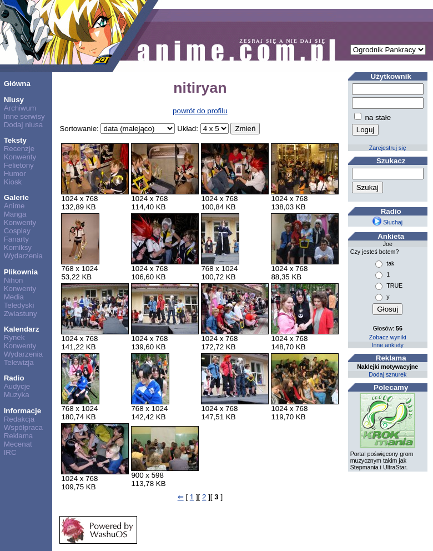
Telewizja (19, 362)
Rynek (14, 337)
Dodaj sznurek (387, 374)
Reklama (18, 436)
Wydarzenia (23, 256)
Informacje (22, 411)
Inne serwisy (24, 116)
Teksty (15, 140)
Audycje (17, 386)
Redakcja (19, 419)
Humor (15, 173)
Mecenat (18, 444)
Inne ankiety (387, 345)
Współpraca (23, 427)
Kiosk (13, 182)
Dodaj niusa (23, 125)
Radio (14, 378)
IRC (10, 452)
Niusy (14, 100)
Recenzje (19, 148)
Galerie (16, 197)
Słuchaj (387, 222)
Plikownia (21, 272)
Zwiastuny (20, 313)
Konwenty (20, 157)
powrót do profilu (200, 111)
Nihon (13, 280)
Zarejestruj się (387, 147)
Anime (14, 206)
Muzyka (16, 394)
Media (14, 297)
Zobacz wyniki (387, 337)
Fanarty (16, 239)
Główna (17, 83)
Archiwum (20, 108)
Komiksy (18, 247)
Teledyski (19, 305)
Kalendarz (21, 329)
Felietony (19, 165)
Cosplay (17, 231)
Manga (15, 214)
